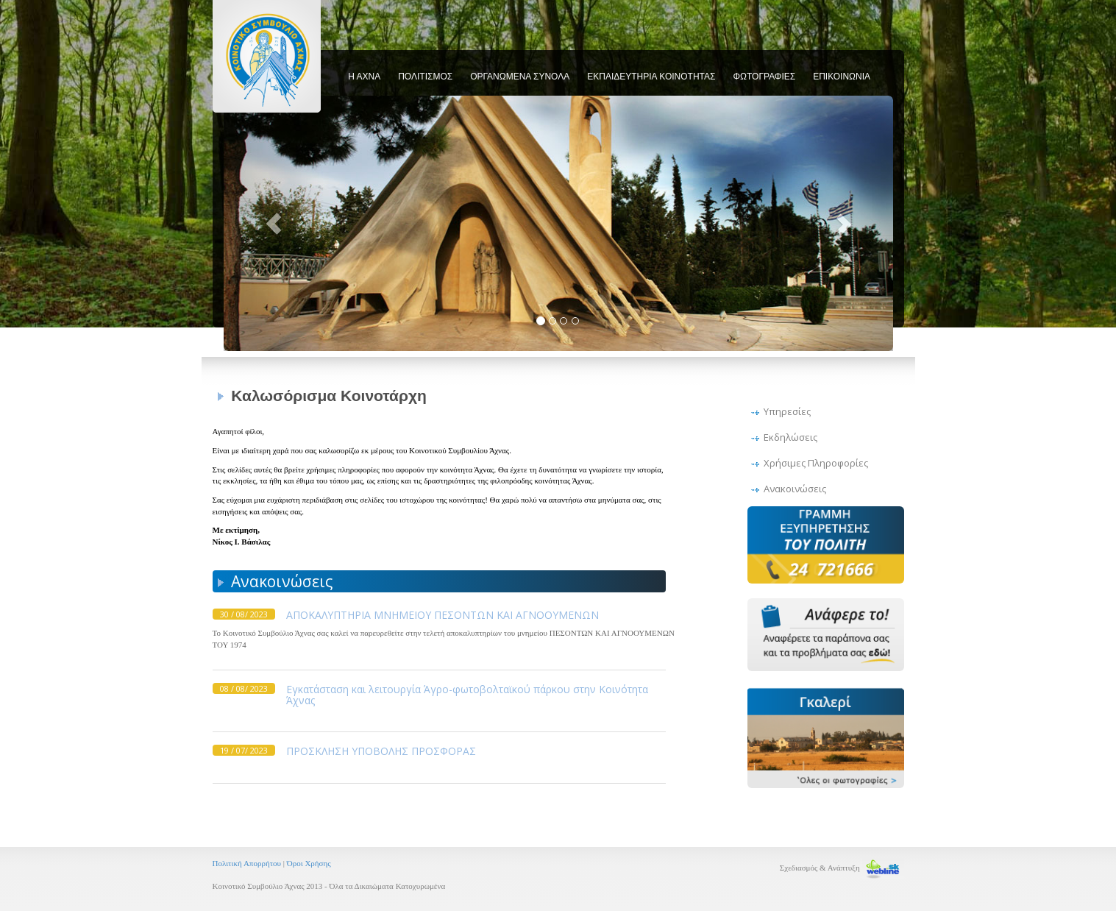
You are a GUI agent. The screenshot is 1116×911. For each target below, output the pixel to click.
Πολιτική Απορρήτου (248, 863)
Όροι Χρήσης (309, 863)
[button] (274, 223)
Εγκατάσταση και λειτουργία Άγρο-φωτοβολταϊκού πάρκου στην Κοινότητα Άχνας (467, 694)
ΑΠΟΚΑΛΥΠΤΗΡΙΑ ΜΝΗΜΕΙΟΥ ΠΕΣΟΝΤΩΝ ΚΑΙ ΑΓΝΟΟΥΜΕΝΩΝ (442, 615)
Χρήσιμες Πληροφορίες (816, 462)
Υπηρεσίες (787, 411)
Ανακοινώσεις (795, 488)
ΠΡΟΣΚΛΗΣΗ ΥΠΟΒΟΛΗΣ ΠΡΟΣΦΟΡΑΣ (381, 751)
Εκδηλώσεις (790, 437)
